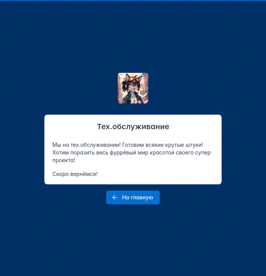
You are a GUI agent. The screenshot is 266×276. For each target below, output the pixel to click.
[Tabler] (133, 88)
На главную (132, 197)
